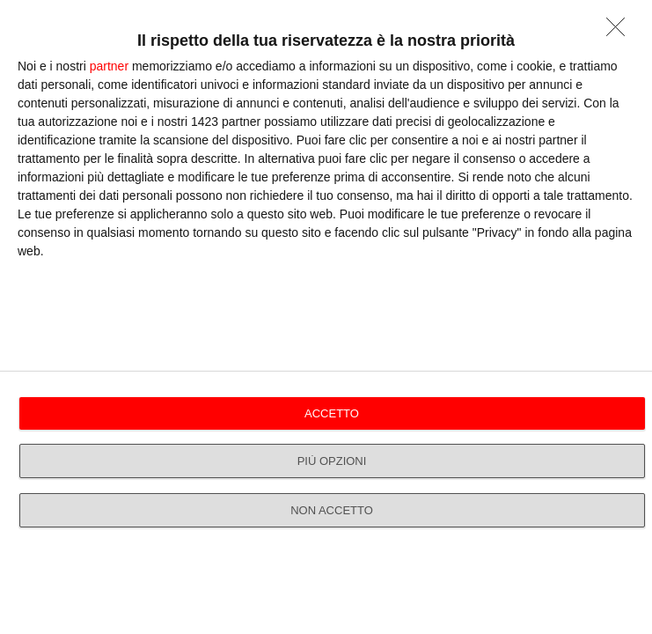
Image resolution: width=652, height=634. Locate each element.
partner (109, 66)
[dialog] (326, 317)
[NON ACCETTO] (620, 32)
